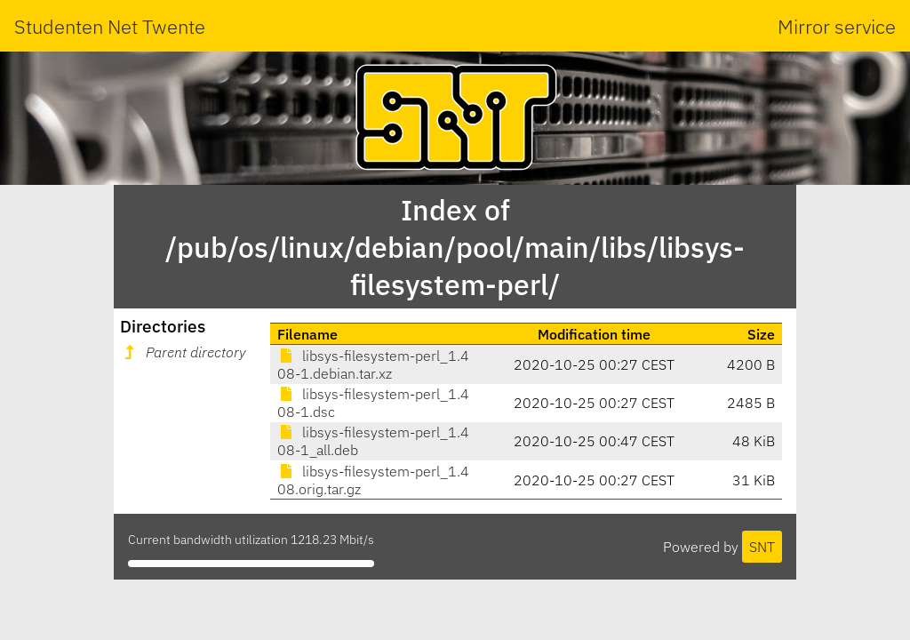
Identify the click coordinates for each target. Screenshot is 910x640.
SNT (762, 547)
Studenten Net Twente (109, 26)
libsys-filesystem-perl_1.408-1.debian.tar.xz (373, 364)
